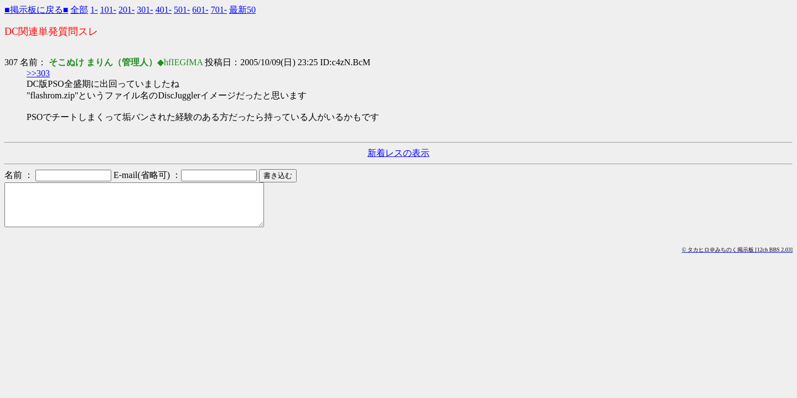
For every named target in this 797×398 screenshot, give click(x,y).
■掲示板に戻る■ (36, 9)
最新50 (242, 9)
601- (200, 9)
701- (219, 9)
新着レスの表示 (398, 153)
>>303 (38, 73)
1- (93, 9)
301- (145, 9)
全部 (79, 9)
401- (164, 9)
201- (126, 9)
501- (182, 9)
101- (108, 9)
